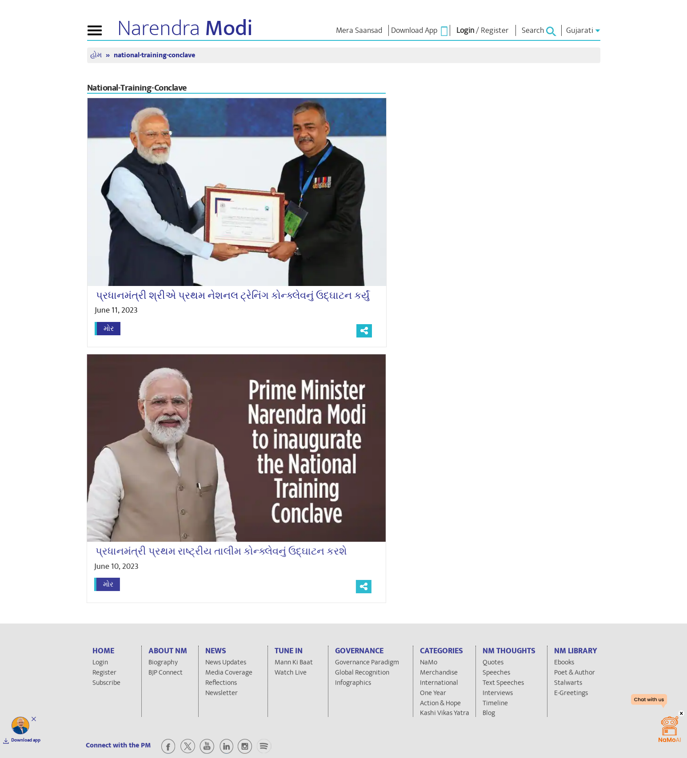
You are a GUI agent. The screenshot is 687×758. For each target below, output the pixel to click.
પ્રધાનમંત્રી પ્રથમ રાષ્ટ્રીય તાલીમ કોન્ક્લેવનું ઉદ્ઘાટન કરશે (217, 551)
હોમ (97, 55)
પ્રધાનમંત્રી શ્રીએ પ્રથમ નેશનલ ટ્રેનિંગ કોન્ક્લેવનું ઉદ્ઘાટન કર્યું (233, 295)
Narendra (185, 28)
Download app (25, 740)
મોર (109, 328)
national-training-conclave (154, 55)
